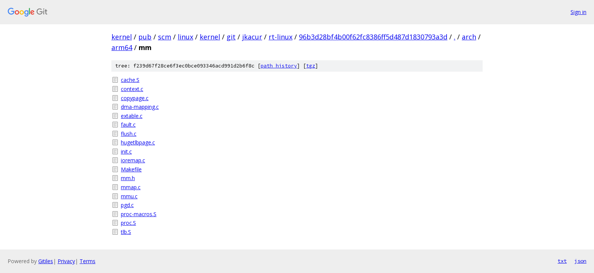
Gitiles (45, 261)
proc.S (128, 222)
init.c (126, 151)
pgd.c (127, 205)
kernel (121, 36)
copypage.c (134, 98)
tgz (310, 66)
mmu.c (129, 196)
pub (145, 36)
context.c (132, 89)
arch (469, 36)
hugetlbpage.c (138, 142)
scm (164, 36)
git (231, 36)
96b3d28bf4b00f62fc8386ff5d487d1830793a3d (373, 36)
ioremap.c (133, 160)
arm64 (121, 47)
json (580, 260)
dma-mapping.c (140, 106)
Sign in (578, 12)
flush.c (128, 133)
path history (279, 66)
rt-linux (280, 36)
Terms (87, 261)
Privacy (66, 261)
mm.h (128, 178)
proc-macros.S (138, 214)
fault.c (128, 124)
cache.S (130, 79)
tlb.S (126, 231)
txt (562, 260)
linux (185, 36)
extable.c (131, 115)
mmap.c (131, 187)
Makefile (131, 169)
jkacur (252, 36)
